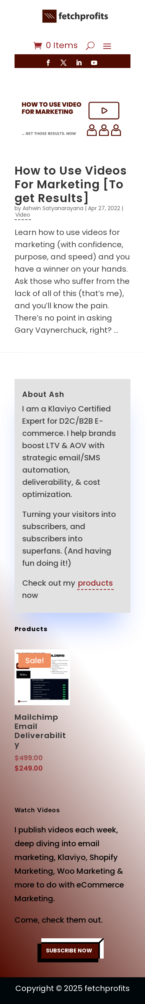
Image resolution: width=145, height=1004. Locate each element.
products (95, 583)
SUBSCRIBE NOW (69, 950)
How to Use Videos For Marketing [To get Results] (71, 184)
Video (22, 215)
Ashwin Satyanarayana (53, 208)
